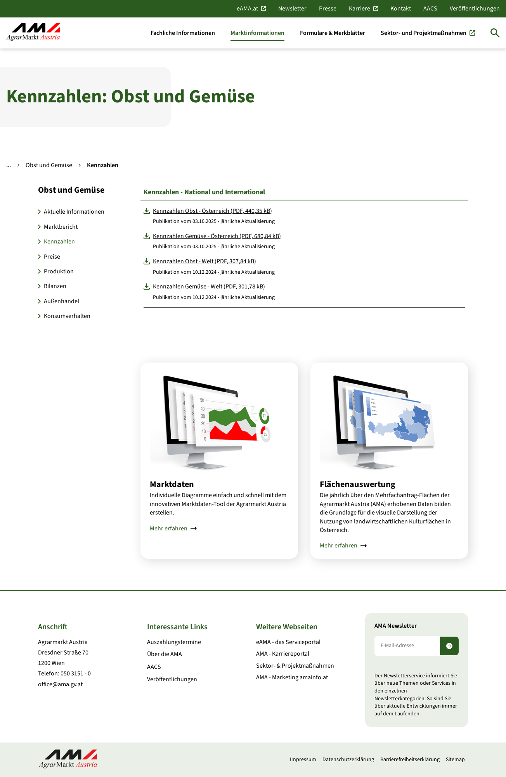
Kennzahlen (59, 241)
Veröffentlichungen (475, 8)
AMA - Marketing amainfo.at (292, 677)
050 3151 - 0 (76, 673)
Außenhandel (61, 301)
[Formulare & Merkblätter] (332, 33)
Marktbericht (61, 227)
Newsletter (292, 8)
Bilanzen (55, 286)
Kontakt (400, 8)
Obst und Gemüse (49, 165)
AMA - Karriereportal (282, 653)
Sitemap (455, 759)
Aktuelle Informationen (74, 211)
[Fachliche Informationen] (183, 33)
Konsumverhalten (67, 316)
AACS (430, 8)
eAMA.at (247, 8)
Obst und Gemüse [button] (71, 190)
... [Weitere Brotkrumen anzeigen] (8, 165)
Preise (52, 256)
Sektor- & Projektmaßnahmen (295, 665)
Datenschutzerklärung (348, 759)
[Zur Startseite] (33, 32)
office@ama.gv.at (60, 684)
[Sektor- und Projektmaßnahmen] (428, 33)
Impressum (303, 759)
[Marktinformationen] (257, 33)
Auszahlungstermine (174, 642)
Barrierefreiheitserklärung (410, 759)
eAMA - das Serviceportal (288, 642)
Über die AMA (164, 654)
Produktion (59, 271)
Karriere (359, 8)
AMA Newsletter (395, 626)
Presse (327, 8)
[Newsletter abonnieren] (449, 646)
